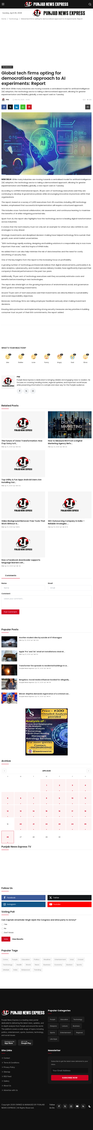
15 (46, 811)
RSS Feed (6, 1076)
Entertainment (60, 959)
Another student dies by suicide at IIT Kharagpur (40, 637)
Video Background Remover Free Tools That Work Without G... (23, 522)
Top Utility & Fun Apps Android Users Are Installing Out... (21, 481)
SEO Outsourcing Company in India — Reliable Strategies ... (66, 522)
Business (46, 965)
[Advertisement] (46, 44)
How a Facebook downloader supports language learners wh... (20, 561)
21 (33, 824)
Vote (6, 939)
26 (8, 837)
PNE (18, 377)
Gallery (5, 1081)
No (5, 928)
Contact (5, 1058)
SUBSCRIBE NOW (69, 1078)
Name (4, 583)
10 (72, 798)
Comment (5, 593)
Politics (36, 959)
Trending (37, 970)
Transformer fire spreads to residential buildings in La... (43, 665)
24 (72, 824)
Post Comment (10, 612)
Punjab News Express (26, 668)
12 (7, 811)
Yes (5, 924)
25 (85, 824)
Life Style (53, 1039)
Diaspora (53, 1026)
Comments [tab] (10, 575)
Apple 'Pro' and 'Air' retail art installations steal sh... (42, 651)
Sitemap (5, 1072)
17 (72, 811)
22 (46, 824)
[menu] (3, 4)
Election (69, 965)
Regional (79, 1032)
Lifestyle (6, 970)
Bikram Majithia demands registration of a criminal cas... (44, 694)
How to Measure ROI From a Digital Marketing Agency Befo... (65, 442)
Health (19, 965)
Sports (79, 965)
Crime (5, 959)
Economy (58, 965)
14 (34, 811)
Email (50, 583)
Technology (13, 19)
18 (85, 811)
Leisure (65, 1026)
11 (85, 798)
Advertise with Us (9, 1090)
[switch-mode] (90, 1106)
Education (26, 959)
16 (59, 811)
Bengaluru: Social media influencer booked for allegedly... (44, 680)
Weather (47, 959)
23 (59, 824)
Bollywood (26, 970)
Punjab (15, 959)
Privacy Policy (8, 1067)
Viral (72, 959)
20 (21, 824)
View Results (17, 939)
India (15, 970)
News (37, 965)
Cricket (80, 959)
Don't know (8, 932)
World (28, 965)
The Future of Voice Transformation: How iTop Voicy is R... (21, 442)
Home (3, 19)
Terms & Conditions (10, 1063)
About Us (6, 1086)
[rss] (83, 1106)
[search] (90, 4)
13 (20, 811)
